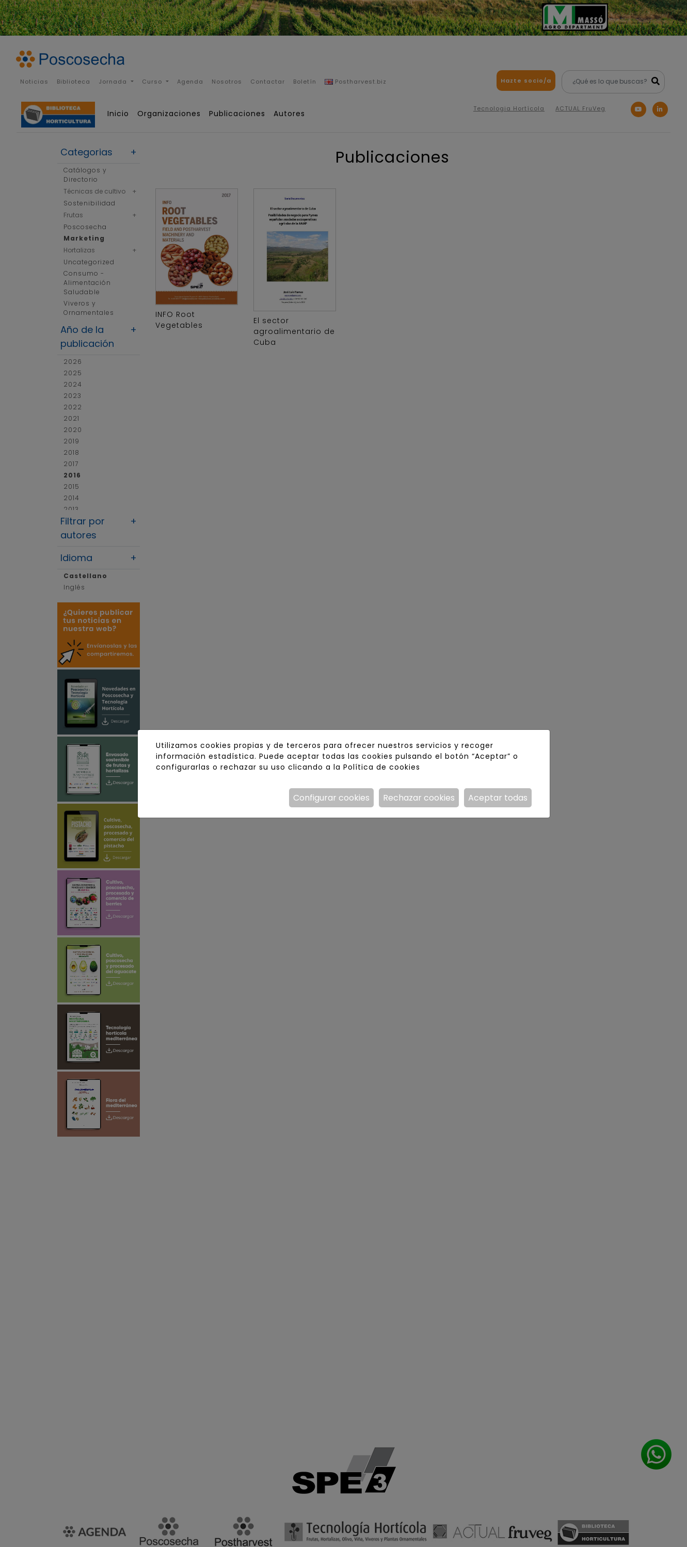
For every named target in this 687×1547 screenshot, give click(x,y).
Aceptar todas (498, 798)
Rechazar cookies (419, 798)
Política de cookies (381, 767)
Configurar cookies (331, 798)
